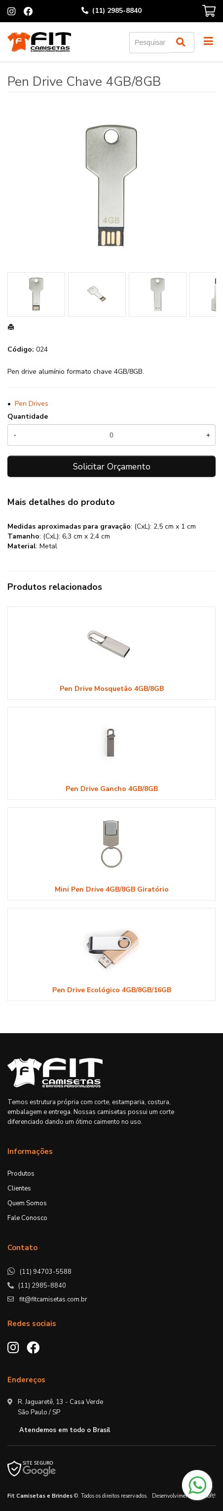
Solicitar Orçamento (111, 466)
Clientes (19, 1188)
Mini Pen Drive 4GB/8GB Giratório (112, 889)
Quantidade (27, 416)
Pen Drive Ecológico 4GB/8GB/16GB (111, 990)
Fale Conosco (27, 1218)
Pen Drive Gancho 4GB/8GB (112, 788)
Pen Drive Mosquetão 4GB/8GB (112, 688)
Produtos (21, 1173)
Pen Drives (31, 403)
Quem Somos (27, 1203)
